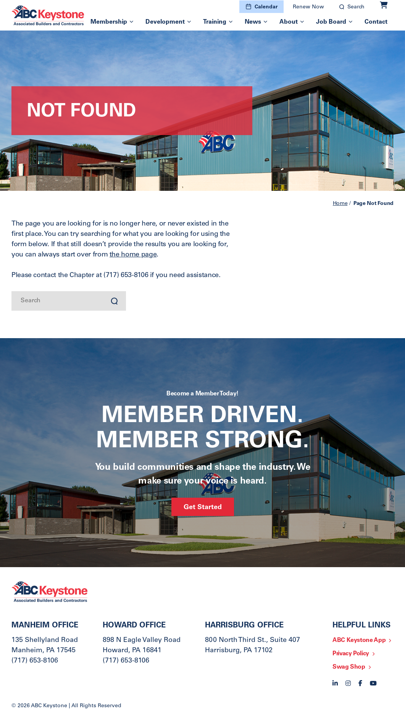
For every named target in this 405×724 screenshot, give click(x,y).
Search (356, 7)
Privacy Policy (350, 654)
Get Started (203, 507)
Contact (376, 22)
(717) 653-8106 (34, 661)
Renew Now (308, 7)
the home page (133, 255)
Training (214, 22)
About (288, 22)
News (253, 22)
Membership (108, 22)
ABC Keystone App (359, 640)
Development (165, 22)
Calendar (266, 7)
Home (340, 203)
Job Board (331, 22)
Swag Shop (348, 667)
